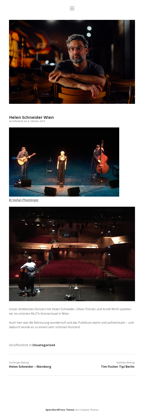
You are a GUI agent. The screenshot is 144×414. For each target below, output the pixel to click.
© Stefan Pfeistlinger (24, 200)
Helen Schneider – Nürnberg (30, 367)
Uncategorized (43, 345)
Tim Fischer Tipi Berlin (117, 367)
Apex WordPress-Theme (60, 409)
